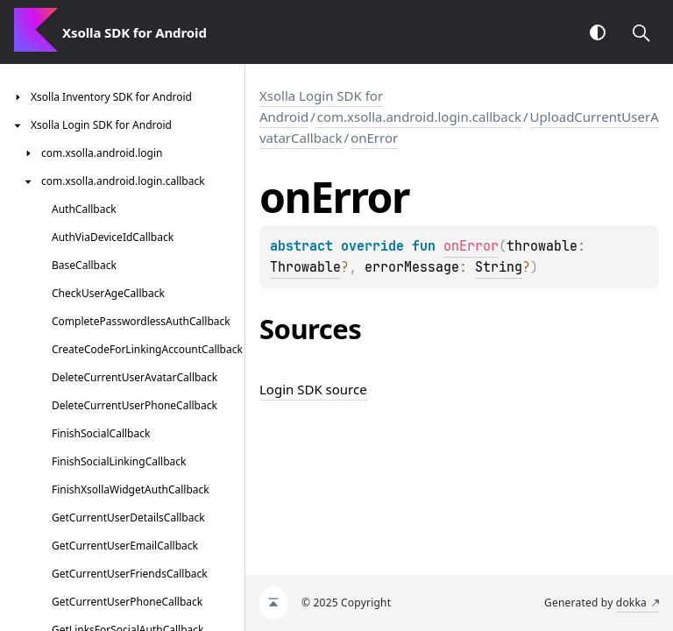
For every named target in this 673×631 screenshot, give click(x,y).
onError (374, 137)
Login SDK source (313, 389)
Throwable (305, 267)
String (498, 267)
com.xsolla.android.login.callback (419, 116)
